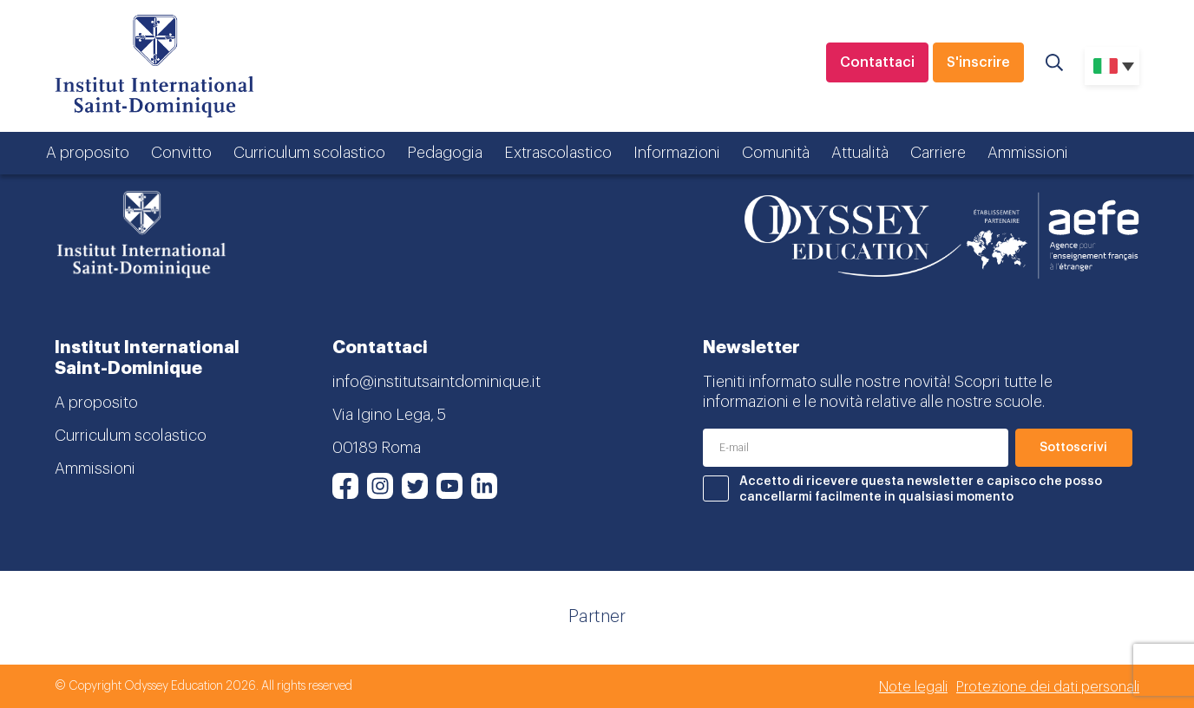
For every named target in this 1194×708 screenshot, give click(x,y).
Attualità (860, 153)
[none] (1112, 66)
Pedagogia (444, 153)
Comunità (776, 153)
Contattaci (877, 62)
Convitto (181, 153)
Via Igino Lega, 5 (389, 415)
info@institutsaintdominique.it (436, 382)
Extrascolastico (558, 153)
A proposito (87, 153)
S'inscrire (978, 62)
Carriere (938, 153)
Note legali (913, 687)
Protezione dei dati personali (1047, 687)
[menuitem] (1112, 66)
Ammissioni (1027, 153)
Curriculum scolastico (309, 153)
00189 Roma (376, 448)
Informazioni (676, 153)
